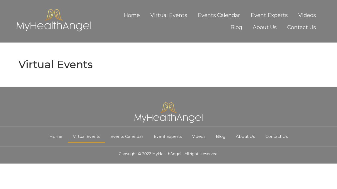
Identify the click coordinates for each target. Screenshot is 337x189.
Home (132, 15)
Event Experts (269, 15)
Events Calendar (219, 15)
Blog (236, 27)
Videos (307, 15)
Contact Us (301, 27)
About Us (265, 27)
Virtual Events (168, 15)
